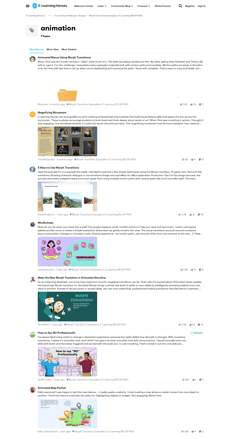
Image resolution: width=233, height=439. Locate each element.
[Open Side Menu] (27, 6)
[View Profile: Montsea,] (33, 59)
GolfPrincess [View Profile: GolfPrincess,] (45, 379)
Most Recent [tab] (37, 49)
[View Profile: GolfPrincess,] (33, 335)
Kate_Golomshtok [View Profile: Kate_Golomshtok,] (48, 431)
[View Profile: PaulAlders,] (33, 279)
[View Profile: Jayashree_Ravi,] (33, 225)
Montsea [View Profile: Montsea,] (43, 104)
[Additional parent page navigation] (49, 16)
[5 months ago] (56, 104)
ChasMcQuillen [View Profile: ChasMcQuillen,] (46, 159)
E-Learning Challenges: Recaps (70, 15)
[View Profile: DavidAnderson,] (33, 169)
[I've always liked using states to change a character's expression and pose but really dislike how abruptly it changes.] (113, 356)
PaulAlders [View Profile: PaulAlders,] (44, 324)
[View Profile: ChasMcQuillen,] (33, 114)
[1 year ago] (62, 214)
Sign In (202, 5)
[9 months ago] (64, 159)
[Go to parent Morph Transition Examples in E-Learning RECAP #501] (96, 104)
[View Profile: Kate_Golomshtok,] (33, 390)
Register (190, 5)
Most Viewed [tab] (69, 49)
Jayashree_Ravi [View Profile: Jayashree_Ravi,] (46, 269)
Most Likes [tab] (53, 49)
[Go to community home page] (50, 6)
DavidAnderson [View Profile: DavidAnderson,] (46, 214)
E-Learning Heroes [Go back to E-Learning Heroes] (35, 15)
